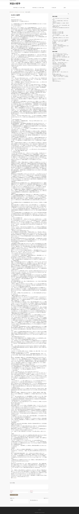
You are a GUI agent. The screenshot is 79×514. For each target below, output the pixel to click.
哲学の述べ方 (54, 43)
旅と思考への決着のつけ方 (56, 74)
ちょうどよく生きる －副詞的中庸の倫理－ (59, 66)
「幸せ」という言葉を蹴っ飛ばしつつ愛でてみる (60, 20)
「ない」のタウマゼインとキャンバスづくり (59, 18)
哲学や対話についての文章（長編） (58, 33)
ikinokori (14, 477)
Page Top (39, 509)
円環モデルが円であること (56, 81)
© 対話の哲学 (36, 512)
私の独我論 (54, 42)
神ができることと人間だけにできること (58, 78)
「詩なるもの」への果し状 (56, 67)
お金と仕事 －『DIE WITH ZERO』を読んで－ (60, 62)
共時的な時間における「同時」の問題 (58, 63)
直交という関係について (56, 68)
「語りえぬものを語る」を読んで (57, 44)
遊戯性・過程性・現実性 (56, 69)
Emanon (43, 512)
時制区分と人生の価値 (56, 70)
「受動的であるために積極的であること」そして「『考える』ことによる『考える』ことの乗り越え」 (60, 76)
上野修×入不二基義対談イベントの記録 (59, 55)
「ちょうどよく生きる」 (56, 34)
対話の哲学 (15, 3)
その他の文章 (54, 49)
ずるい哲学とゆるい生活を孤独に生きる (58, 27)
